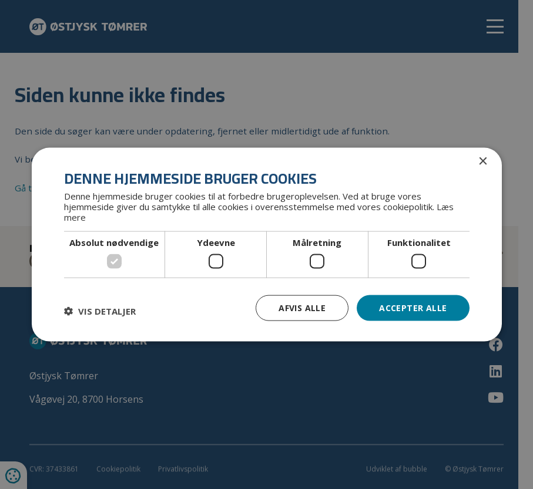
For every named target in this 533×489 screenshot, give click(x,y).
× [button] (482, 161)
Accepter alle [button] (413, 307)
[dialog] (266, 244)
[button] (100, 310)
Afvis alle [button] (302, 307)
